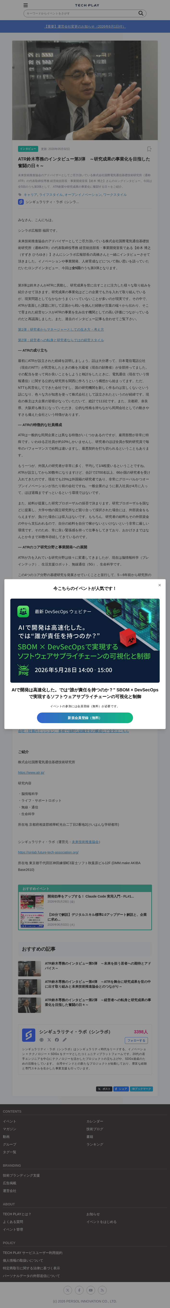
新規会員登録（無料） (85, 718)
